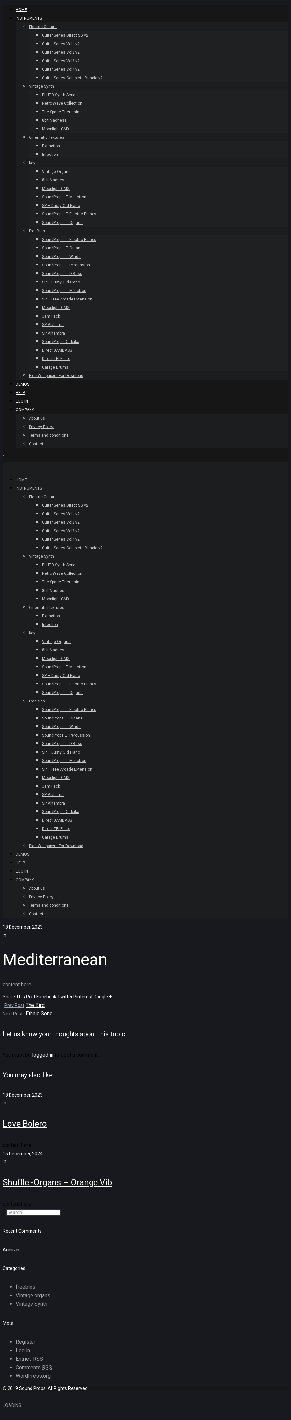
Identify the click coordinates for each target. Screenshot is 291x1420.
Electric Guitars (43, 27)
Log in (23, 1350)
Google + (103, 996)
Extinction (51, 146)
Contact (36, 444)
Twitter (65, 996)
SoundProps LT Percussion (66, 265)
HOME (21, 10)
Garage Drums (55, 367)
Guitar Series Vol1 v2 (61, 44)
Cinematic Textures (46, 137)
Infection (50, 154)
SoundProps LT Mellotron (64, 197)
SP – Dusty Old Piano (61, 205)
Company (25, 410)
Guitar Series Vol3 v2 (61, 61)
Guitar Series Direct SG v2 (65, 35)
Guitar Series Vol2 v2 (61, 52)
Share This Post (19, 996)
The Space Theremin (60, 112)
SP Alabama (53, 324)
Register (25, 1342)
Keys (33, 163)
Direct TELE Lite (56, 358)
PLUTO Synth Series (60, 95)
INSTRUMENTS (29, 18)
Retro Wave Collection (62, 103)
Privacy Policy (41, 427)
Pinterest (83, 996)
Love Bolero (25, 1124)
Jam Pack (51, 316)
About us (37, 418)
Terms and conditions (49, 435)
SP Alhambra (53, 333)
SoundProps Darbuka (60, 341)
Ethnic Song (39, 1013)
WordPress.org (33, 1376)
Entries (29, 1359)
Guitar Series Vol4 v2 (61, 69)
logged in (42, 1055)
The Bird (35, 1005)
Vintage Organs (56, 171)
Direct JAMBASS (57, 350)
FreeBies (37, 231)
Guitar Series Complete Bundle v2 (72, 78)
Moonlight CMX (56, 129)
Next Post (13, 1013)
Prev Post (13, 1005)
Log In (22, 401)
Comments (34, 1367)
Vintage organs (33, 1295)
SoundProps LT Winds (61, 256)
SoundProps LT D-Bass (62, 273)
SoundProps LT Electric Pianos (69, 214)
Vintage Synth (41, 86)
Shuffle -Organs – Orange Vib (57, 1182)
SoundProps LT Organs (62, 222)
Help (20, 393)
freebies (25, 1287)
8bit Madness (54, 120)
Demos (22, 384)
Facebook (46, 996)
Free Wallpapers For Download (56, 375)
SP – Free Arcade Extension (67, 299)
